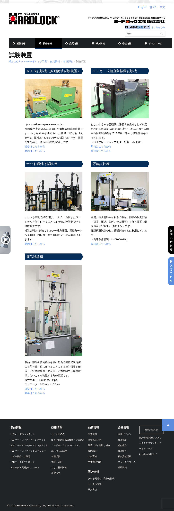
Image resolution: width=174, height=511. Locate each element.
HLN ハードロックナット (23, 434)
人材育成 (92, 456)
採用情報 (122, 467)
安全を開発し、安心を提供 (101, 478)
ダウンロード (155, 43)
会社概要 (122, 439)
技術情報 (47, 43)
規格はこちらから (35, 146)
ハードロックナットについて (65, 445)
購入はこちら (171, 271)
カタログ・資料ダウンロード (25, 467)
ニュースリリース (127, 462)
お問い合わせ (171, 240)
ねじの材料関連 (59, 467)
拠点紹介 (122, 445)
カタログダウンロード (150, 443)
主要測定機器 (94, 462)
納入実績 (92, 489)
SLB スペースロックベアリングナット (29, 445)
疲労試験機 (34, 256)
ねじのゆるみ (58, 434)
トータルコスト (95, 484)
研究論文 (55, 473)
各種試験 (68, 61)
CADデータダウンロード (23, 462)
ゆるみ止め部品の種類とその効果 (67, 439)
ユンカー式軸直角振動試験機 (115, 71)
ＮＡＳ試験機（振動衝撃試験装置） (53, 71)
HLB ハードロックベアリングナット (28, 439)
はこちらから (158, 27)
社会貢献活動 (124, 456)
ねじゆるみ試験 (59, 450)
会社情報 (126, 43)
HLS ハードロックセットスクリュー (28, 450)
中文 (162, 7)
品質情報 (73, 43)
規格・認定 (56, 462)
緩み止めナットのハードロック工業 (28, 61)
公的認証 (92, 450)
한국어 (153, 7)
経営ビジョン (124, 434)
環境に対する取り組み (99, 445)
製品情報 (20, 43)
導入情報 (100, 43)
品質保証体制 (94, 439)
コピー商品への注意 (20, 456)
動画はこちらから (35, 150)
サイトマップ (145, 448)
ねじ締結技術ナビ (148, 454)
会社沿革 (122, 450)
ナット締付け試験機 (41, 163)
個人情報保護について (150, 437)
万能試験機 (101, 163)
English (142, 7)
